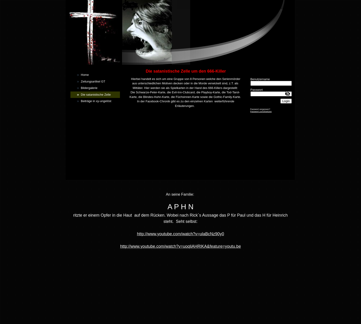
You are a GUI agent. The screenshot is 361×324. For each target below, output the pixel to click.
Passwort (256, 89)
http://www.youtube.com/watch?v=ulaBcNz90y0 (180, 234)
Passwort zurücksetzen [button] (261, 111)
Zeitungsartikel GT (93, 81)
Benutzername (260, 79)
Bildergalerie (89, 88)
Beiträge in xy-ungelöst (96, 101)
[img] (180, 32)
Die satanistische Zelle (96, 94)
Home (85, 75)
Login (286, 101)
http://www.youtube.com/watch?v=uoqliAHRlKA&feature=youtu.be (180, 246)
